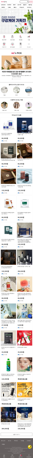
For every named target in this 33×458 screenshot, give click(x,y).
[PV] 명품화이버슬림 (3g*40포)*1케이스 (24, 213)
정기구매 (19, 4)
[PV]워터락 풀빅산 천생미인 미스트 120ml (24, 375)
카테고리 (12, 455)
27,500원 (4, 325)
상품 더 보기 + (16, 434)
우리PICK (9, 4)
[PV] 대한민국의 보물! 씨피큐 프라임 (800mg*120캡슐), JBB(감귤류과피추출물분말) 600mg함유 (24, 241)
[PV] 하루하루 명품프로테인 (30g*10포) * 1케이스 (8, 240)
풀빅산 (15, 7)
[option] (16, 66)
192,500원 (21, 429)
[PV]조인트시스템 (6, 423)
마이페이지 (29, 455)
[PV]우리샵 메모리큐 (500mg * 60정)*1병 (24, 186)
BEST (14, 4)
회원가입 (30, 4)
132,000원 (5, 190)
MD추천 (3, 7)
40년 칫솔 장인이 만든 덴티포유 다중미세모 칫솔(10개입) (24, 321)
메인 (4, 455)
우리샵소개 (22, 7)
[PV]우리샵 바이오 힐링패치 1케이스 (8, 348)
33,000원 (4, 352)
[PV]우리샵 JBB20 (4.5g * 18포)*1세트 (8, 186)
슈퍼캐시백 (3, 4)
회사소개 (3, 440)
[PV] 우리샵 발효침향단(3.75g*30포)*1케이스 (7, 267)
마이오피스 (29, 7)
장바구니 (20, 455)
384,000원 (5, 429)
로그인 (31, 1)
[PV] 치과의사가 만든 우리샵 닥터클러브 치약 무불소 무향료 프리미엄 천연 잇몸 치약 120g (8, 321)
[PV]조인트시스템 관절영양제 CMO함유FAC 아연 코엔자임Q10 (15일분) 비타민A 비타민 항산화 (24, 425)
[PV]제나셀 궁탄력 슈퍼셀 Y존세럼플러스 (24, 399)
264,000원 (21, 271)
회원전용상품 (22, 379)
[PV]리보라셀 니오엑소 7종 (24, 266)
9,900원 (20, 325)
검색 (28, 2)
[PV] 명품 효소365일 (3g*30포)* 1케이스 (8, 213)
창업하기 (25, 4)
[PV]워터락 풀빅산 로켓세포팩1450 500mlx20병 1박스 (8, 375)
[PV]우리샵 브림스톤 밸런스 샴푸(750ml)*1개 (8, 294)
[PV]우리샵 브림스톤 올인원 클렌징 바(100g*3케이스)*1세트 (24, 294)
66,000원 (4, 217)
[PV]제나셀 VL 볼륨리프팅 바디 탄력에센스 (8, 399)
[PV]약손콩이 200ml (22, 347)
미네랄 (9, 7)
